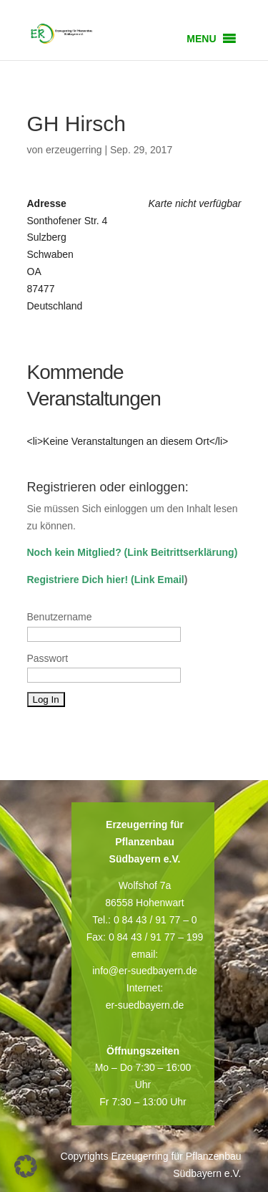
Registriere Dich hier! (78, 579)
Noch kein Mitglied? (74, 552)
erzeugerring (74, 149)
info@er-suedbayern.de (144, 970)
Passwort (48, 658)
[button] (201, 38)
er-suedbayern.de (145, 1005)
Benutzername (59, 617)
